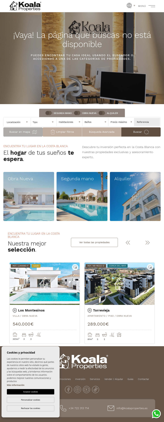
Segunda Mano (63, 113)
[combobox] (43, 122)
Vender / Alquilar (113, 379)
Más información (15, 385)
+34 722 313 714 (79, 408)
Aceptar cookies (30, 391)
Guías (130, 379)
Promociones (63, 379)
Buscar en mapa (23, 132)
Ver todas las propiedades (94, 242)
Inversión (80, 379)
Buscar (141, 132)
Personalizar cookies (30, 399)
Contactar (143, 379)
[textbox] (44, 122)
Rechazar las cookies (30, 408)
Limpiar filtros (62, 132)
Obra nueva (89, 113)
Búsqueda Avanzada (101, 131)
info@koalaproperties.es (132, 408)
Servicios (95, 379)
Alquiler (112, 113)
